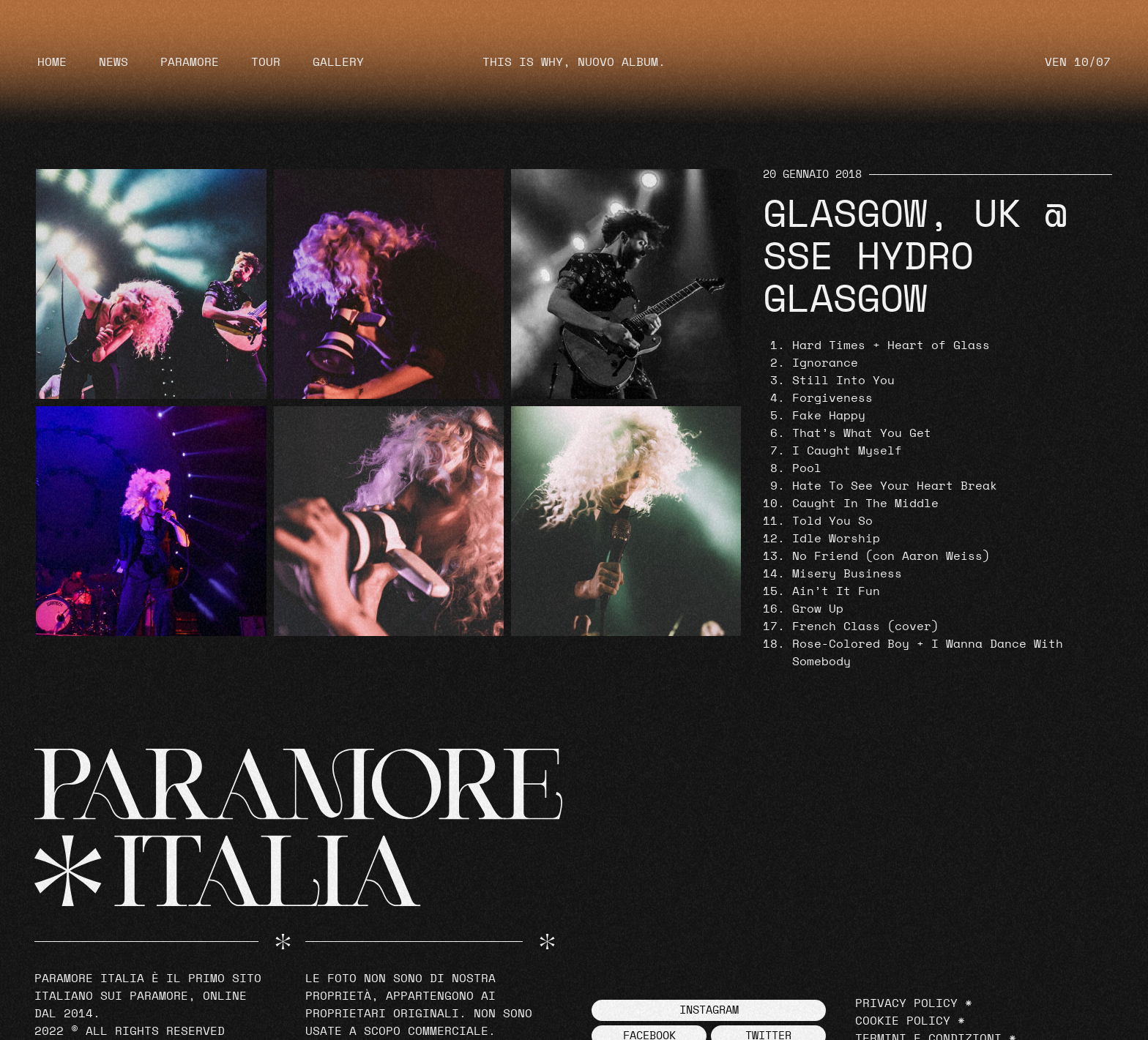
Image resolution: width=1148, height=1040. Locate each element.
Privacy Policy (906, 1003)
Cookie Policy (902, 1021)
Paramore (189, 62)
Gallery (338, 62)
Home (52, 62)
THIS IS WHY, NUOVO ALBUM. (574, 62)
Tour (265, 62)
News (113, 62)
